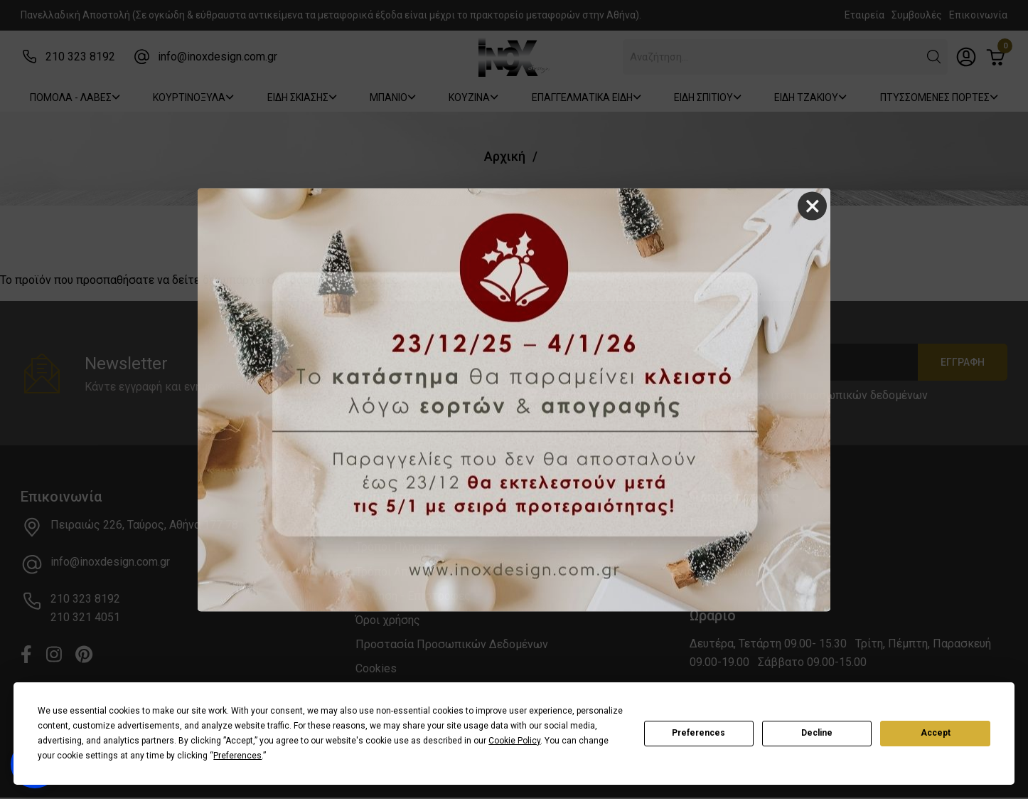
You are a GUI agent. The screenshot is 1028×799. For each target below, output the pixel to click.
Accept (936, 733)
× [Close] (812, 206)
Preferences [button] (237, 756)
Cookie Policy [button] (514, 741)
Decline (816, 733)
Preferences (698, 733)
